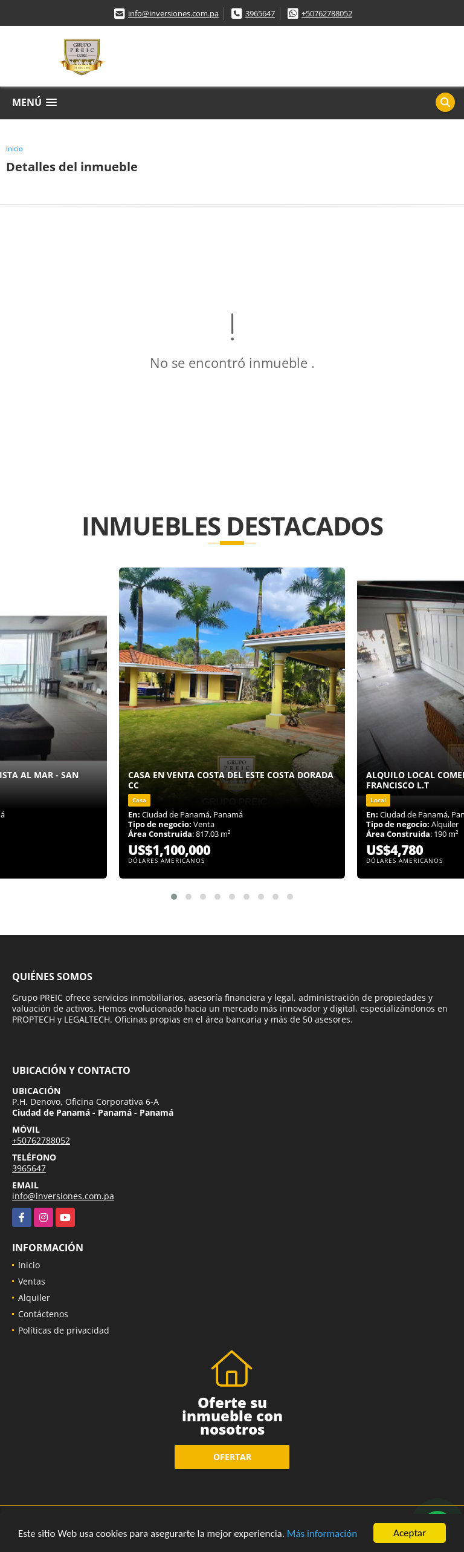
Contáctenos (43, 1314)
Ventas (31, 1281)
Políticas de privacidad (63, 1330)
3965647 (260, 13)
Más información (322, 1534)
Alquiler (34, 1297)
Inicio (14, 148)
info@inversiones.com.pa (173, 13)
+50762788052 (326, 13)
